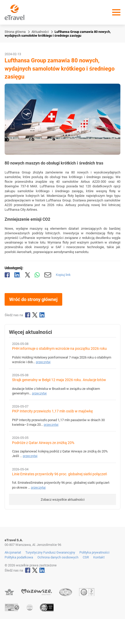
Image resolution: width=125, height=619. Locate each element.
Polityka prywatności (94, 552)
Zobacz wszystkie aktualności (63, 499)
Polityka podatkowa (19, 557)
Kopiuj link (63, 275)
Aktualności (40, 32)
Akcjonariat (13, 552)
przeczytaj (43, 362)
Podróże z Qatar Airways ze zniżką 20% (43, 443)
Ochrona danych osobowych (57, 557)
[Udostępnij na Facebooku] (7, 274)
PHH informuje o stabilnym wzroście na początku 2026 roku (59, 348)
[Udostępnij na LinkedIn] (17, 274)
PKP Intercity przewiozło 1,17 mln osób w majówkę (52, 411)
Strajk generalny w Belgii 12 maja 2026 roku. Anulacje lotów (59, 380)
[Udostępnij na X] (27, 274)
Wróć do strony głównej (33, 299)
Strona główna (15, 32)
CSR (86, 557)
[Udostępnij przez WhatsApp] (37, 274)
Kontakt (99, 557)
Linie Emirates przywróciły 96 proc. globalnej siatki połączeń (59, 474)
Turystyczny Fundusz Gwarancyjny (50, 552)
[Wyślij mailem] (47, 274)
